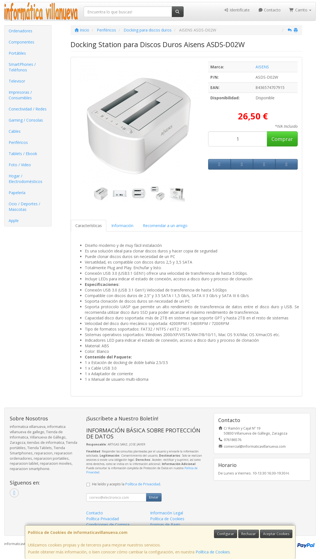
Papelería (17, 192)
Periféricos (18, 142)
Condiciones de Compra (107, 524)
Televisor (17, 81)
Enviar (153, 497)
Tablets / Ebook (23, 153)
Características (88, 225)
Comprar (282, 139)
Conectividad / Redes (28, 109)
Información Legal (166, 512)
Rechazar (248, 533)
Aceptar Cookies (276, 533)
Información (122, 225)
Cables (15, 131)
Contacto (269, 10)
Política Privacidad (102, 518)
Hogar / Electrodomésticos (25, 178)
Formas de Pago (165, 524)
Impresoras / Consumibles (20, 95)
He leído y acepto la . (126, 484)
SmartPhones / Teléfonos (22, 67)
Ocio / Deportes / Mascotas (24, 206)
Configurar (225, 533)
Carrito (300, 10)
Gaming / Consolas (26, 120)
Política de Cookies (213, 552)
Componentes (21, 42)
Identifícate (236, 10)
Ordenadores (20, 30)
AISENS (262, 66)
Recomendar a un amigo (165, 225)
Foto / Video (20, 164)
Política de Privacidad (142, 484)
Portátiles (17, 53)
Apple (14, 220)
